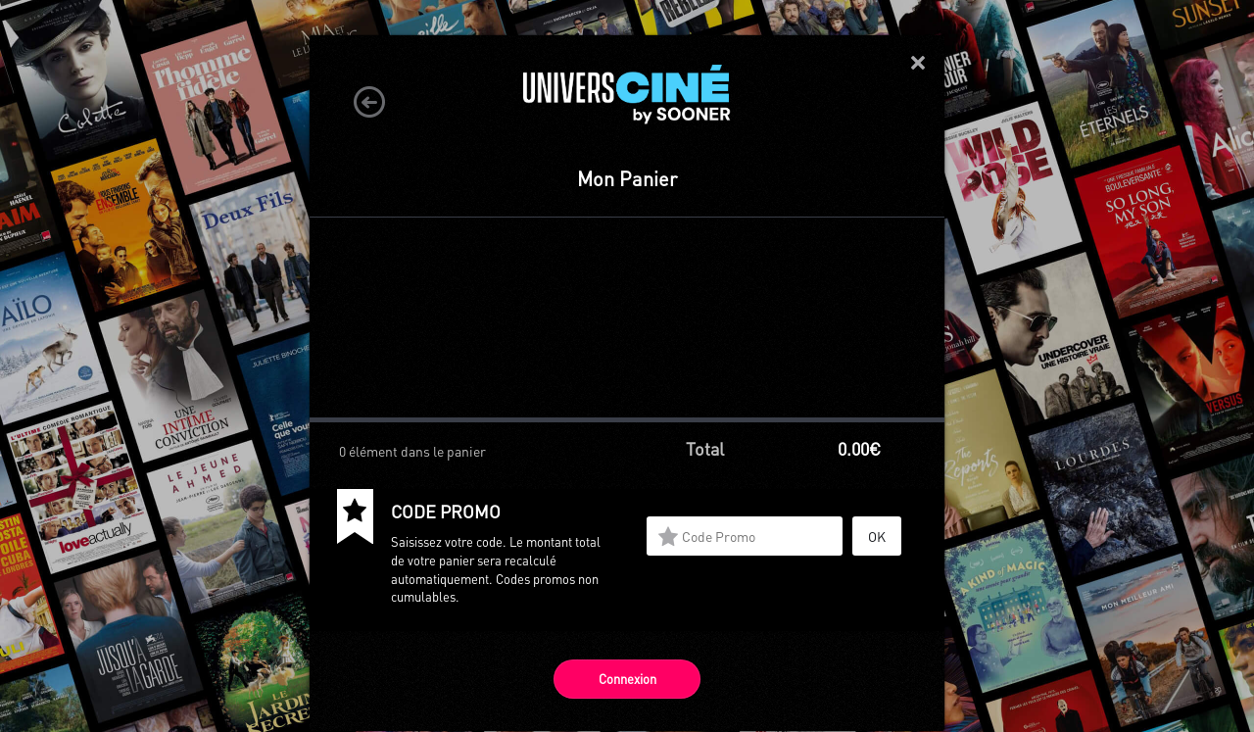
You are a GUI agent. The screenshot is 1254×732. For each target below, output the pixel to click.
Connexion (627, 678)
